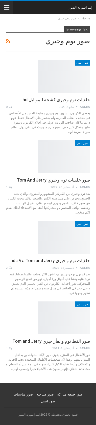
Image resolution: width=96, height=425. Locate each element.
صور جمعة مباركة (69, 394)
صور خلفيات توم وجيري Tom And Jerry (53, 180)
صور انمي (82, 62)
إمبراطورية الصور (80, 7)
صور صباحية (45, 394)
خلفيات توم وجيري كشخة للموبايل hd (56, 99)
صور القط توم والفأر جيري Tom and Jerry (51, 341)
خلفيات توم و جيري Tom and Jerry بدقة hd (50, 260)
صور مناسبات (23, 394)
